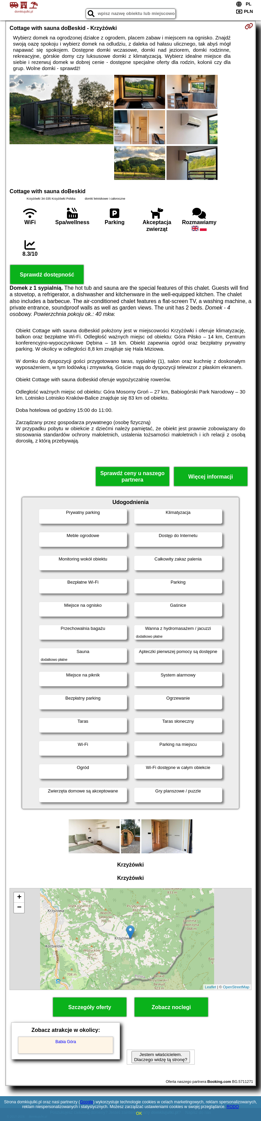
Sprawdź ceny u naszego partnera (132, 476)
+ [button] (19, 897)
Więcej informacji (210, 477)
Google (86, 1102)
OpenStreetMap (236, 987)
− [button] (19, 908)
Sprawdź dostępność (47, 275)
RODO (233, 1106)
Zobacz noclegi (171, 1007)
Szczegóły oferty (89, 1007)
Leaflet (210, 987)
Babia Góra (65, 1041)
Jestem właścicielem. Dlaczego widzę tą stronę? (160, 1057)
